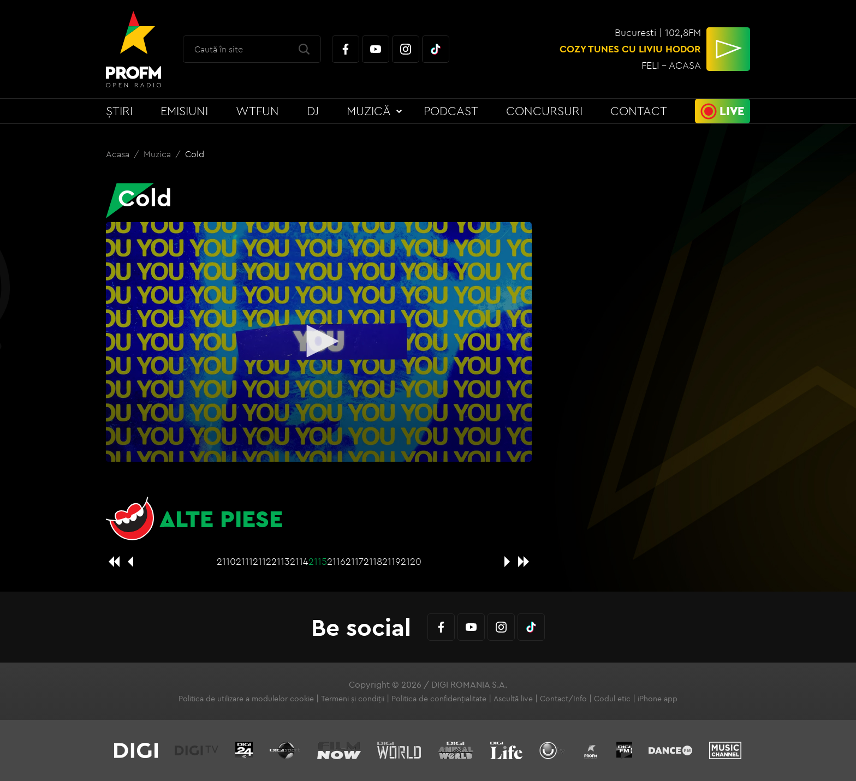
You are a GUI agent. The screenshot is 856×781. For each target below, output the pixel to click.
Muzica (158, 153)
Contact (638, 110)
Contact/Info (563, 699)
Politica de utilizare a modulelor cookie (246, 699)
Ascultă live (513, 699)
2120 (411, 561)
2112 (262, 561)
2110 (226, 561)
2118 (373, 561)
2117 (355, 561)
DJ (313, 110)
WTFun (257, 110)
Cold (194, 153)
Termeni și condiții (352, 699)
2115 (317, 561)
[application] (319, 342)
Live (732, 110)
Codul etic (612, 699)
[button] (319, 341)
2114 (299, 561)
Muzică (369, 110)
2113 (280, 561)
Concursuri (544, 110)
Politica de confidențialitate (438, 699)
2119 (391, 561)
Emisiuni (184, 110)
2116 (336, 561)
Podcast (451, 110)
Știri (119, 110)
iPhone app (657, 699)
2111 (244, 561)
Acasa (119, 153)
